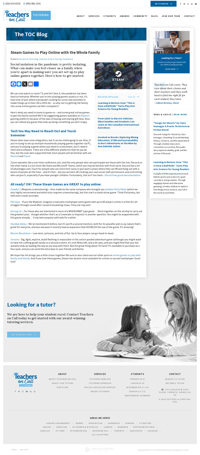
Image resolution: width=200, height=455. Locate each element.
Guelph (47, 427)
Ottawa (60, 431)
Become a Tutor (175, 383)
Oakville (45, 431)
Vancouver (136, 431)
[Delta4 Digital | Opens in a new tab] (100, 452)
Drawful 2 (15, 189)
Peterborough (78, 431)
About (81, 16)
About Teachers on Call (62, 379)
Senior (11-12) (137, 392)
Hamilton (61, 427)
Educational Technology (28, 59)
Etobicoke (145, 423)
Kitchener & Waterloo (85, 427)
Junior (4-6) (137, 383)
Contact (189, 16)
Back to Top (24, 450)
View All (131, 97)
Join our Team (171, 16)
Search (14, 450)
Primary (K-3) (137, 379)
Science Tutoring (54, 59)
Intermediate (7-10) (137, 388)
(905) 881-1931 (33, 3)
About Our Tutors (62, 383)
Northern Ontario (144, 427)
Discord (14, 156)
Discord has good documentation (123, 175)
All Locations (100, 435)
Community (140, 16)
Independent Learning (137, 396)
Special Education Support (100, 388)
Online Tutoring (100, 392)
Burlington (95, 423)
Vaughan (152, 431)
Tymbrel (186, 450)
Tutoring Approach (100, 383)
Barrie (79, 423)
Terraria (14, 239)
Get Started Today (21, 335)
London (108, 427)
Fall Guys (15, 202)
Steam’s (85, 115)
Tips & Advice (67, 59)
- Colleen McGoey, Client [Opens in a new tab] (166, 102)
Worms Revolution (20, 233)
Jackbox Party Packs (116, 189)
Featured (43, 59)
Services (94, 16)
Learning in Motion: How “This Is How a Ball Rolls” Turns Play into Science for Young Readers (116, 106)
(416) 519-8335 (12, 3)
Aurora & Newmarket (58, 423)
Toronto (119, 431)
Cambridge (114, 423)
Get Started (161, 4)
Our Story (62, 388)
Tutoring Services (100, 379)
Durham (129, 423)
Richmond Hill (100, 431)
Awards (124, 16)
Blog (154, 16)
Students (109, 16)
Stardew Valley (18, 224)
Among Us (16, 211)
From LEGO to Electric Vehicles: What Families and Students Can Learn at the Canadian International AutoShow (118, 123)
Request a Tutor (175, 379)
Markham (123, 427)
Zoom (27, 156)
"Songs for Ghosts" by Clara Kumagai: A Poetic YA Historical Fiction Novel (171, 126)
